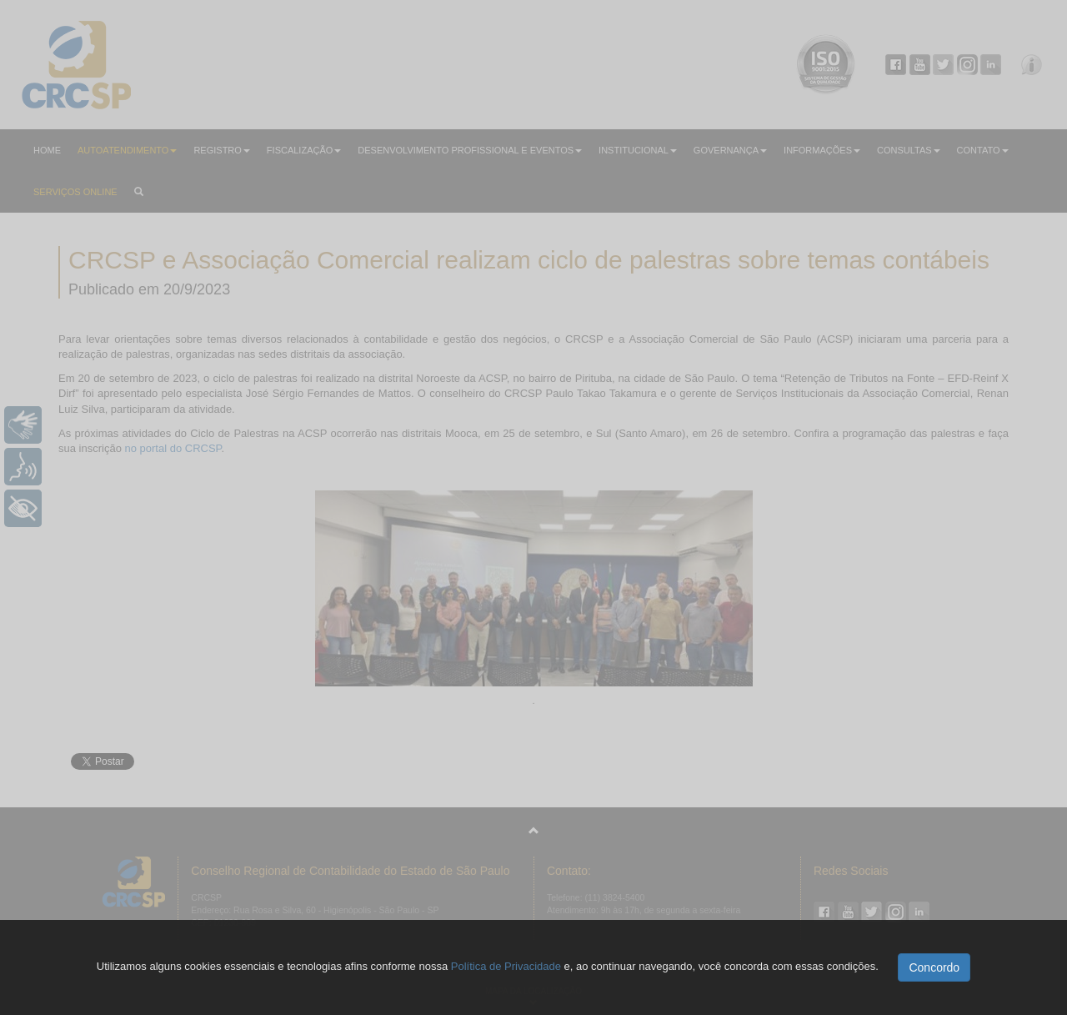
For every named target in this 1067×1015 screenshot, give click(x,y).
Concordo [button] (934, 967)
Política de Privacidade (506, 966)
